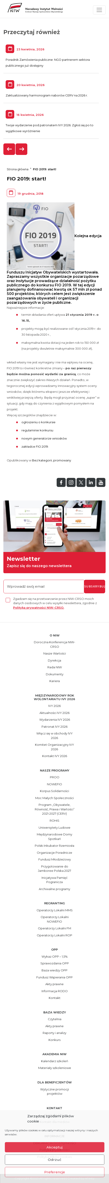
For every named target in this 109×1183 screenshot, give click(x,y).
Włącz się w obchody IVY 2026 (54, 736)
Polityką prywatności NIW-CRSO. (38, 607)
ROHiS (54, 820)
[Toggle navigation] (99, 9)
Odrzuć (54, 1159)
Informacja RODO (55, 991)
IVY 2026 (54, 706)
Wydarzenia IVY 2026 (54, 719)
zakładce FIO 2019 (34, 446)
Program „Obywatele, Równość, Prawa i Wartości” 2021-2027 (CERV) (54, 809)
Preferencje (54, 1172)
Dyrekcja (54, 660)
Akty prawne (54, 984)
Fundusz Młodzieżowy (54, 859)
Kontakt (54, 998)
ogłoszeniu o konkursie (38, 422)
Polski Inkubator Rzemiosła (54, 845)
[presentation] (9, 149)
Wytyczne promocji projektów (54, 1091)
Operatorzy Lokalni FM (54, 928)
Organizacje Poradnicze (54, 852)
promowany (62, 460)
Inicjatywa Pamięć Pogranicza (54, 880)
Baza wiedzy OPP (54, 970)
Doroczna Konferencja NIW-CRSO (54, 644)
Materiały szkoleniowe (54, 1068)
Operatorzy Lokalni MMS (55, 910)
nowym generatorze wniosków (44, 438)
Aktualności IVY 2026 (54, 713)
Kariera (54, 681)
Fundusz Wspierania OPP (54, 977)
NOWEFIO (54, 784)
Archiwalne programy (54, 889)
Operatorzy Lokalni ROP (54, 935)
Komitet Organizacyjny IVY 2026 (54, 747)
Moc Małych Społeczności (54, 798)
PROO (54, 777)
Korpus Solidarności (54, 791)
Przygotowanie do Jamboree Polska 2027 (54, 869)
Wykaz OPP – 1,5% (55, 956)
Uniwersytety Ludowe (54, 827)
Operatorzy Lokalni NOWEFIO (55, 919)
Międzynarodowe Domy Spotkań (54, 836)
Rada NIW (54, 667)
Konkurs (54, 1040)
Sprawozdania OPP (54, 963)
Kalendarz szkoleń (54, 1061)
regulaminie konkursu (37, 430)
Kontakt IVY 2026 (54, 756)
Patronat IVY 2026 (54, 726)
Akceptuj (54, 1147)
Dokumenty (54, 674)
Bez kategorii (42, 460)
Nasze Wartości (54, 653)
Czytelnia (54, 1019)
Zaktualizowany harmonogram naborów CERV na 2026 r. (47, 95)
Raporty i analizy (54, 1033)
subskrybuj (94, 586)
